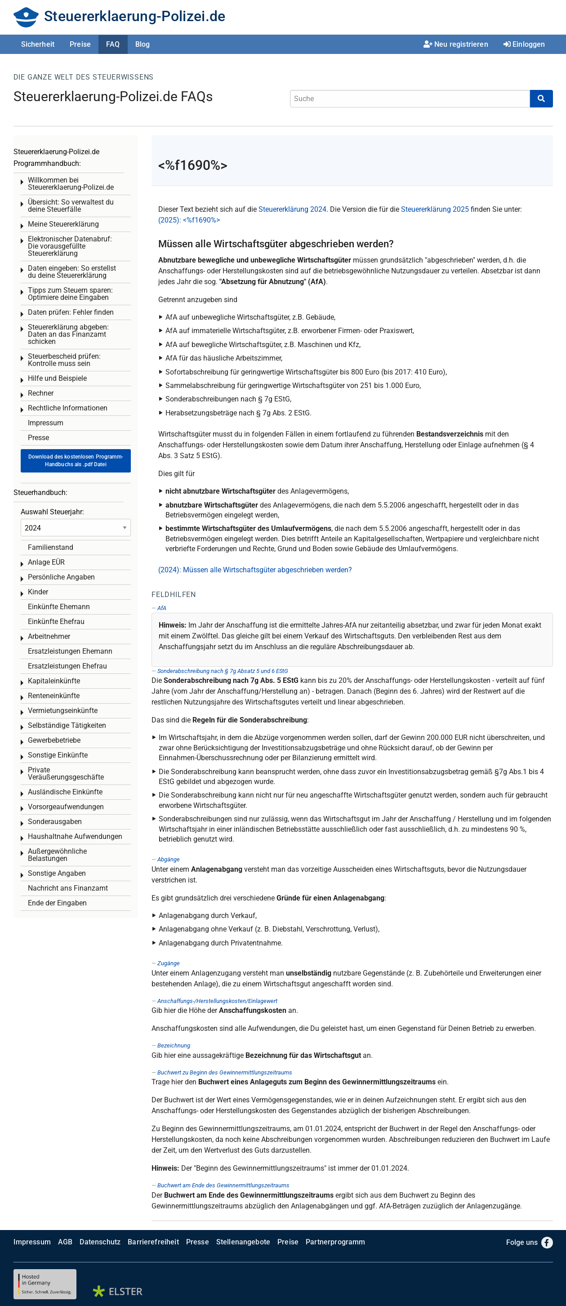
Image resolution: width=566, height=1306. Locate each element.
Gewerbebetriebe (54, 740)
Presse (38, 437)
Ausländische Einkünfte (65, 792)
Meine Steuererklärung (63, 224)
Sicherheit (38, 44)
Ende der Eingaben (57, 903)
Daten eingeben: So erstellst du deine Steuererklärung (72, 272)
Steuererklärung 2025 (435, 209)
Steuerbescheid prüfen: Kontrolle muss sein (64, 360)
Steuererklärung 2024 (292, 209)
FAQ (113, 44)
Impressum (45, 423)
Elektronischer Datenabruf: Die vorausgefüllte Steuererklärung (70, 246)
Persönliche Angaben (61, 577)
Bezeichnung (173, 1045)
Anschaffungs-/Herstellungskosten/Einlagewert (217, 1001)
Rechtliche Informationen (67, 408)
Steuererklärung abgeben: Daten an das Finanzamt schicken (68, 334)
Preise (80, 44)
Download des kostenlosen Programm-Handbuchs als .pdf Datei (75, 461)
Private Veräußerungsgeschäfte (66, 773)
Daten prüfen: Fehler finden (71, 312)
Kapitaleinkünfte (54, 681)
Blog (142, 44)
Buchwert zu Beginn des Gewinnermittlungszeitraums (224, 1072)
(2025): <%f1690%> (189, 220)
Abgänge (168, 859)
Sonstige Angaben (57, 873)
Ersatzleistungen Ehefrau (67, 666)
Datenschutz (100, 1242)
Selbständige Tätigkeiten (67, 725)
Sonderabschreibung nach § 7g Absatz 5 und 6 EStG (222, 671)
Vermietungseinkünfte (63, 710)
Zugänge (168, 963)
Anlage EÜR (46, 562)
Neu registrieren (455, 44)
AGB (65, 1242)
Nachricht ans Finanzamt (68, 888)
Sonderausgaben (55, 821)
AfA (161, 608)
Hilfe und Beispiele (57, 378)
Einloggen (524, 44)
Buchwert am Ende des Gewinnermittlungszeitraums (223, 1185)
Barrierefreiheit (153, 1242)
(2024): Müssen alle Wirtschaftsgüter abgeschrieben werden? (255, 570)
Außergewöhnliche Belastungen (57, 855)
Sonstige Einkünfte (58, 755)
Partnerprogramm (335, 1242)
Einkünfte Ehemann (59, 606)
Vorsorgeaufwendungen (66, 806)
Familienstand (50, 547)
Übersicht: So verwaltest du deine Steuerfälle (71, 206)
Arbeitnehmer (49, 636)
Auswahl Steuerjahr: (52, 512)
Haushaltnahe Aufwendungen (75, 836)
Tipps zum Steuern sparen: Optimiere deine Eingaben (70, 294)
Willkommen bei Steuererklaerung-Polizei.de (71, 184)
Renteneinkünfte (54, 695)
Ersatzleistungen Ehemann (70, 651)
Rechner (40, 393)
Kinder (38, 592)
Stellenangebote (243, 1242)
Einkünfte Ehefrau (56, 621)
